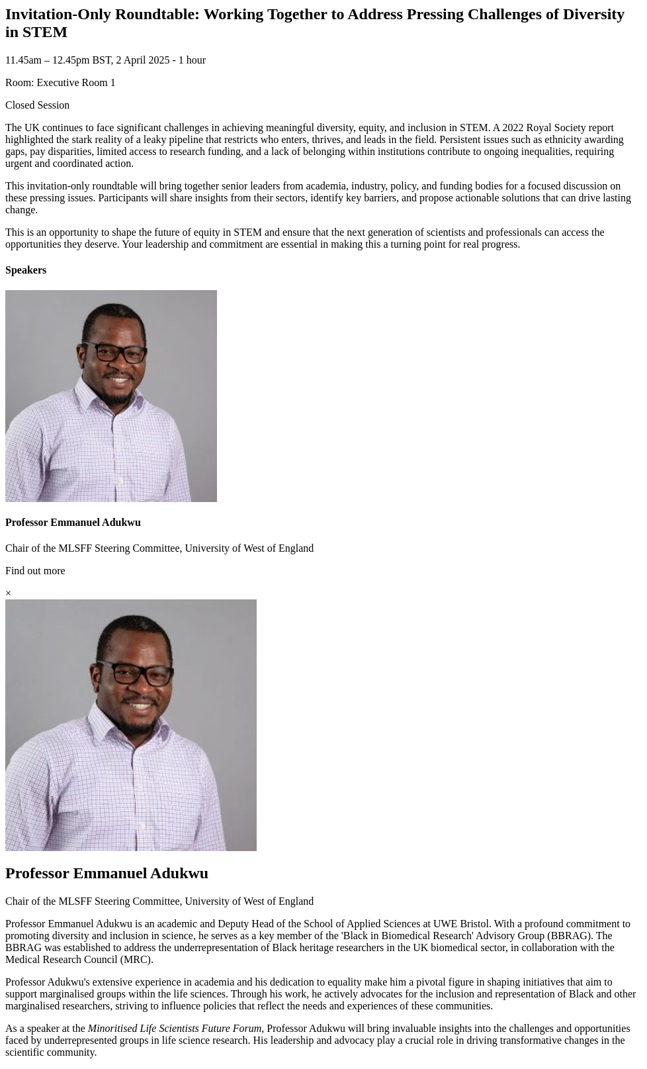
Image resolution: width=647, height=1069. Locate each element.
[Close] (8, 593)
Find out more (35, 570)
